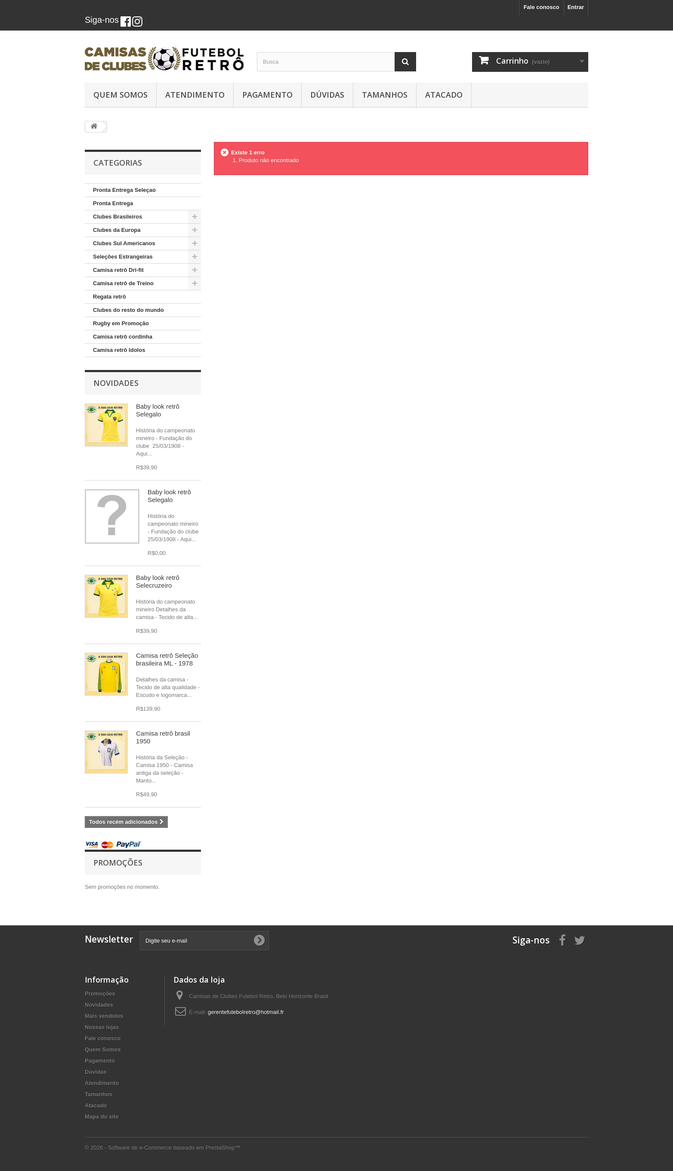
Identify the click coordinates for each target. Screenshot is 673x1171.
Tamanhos (385, 94)
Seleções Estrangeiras (123, 256)
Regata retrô (109, 296)
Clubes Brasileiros (117, 216)
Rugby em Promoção (121, 323)
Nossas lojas (102, 1027)
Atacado (444, 94)
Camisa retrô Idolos (119, 350)
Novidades (116, 383)
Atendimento (195, 94)
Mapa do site (102, 1116)
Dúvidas (327, 94)
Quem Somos (120, 94)
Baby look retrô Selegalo (157, 410)
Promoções (117, 862)
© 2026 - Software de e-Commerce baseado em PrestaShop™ (162, 1147)
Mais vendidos (104, 1016)
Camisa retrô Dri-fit (118, 270)
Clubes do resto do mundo (128, 310)
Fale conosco (541, 7)
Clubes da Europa (117, 230)
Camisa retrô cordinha (122, 336)
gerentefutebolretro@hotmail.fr (246, 1012)
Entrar (576, 7)
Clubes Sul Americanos (124, 243)
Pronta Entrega (113, 203)
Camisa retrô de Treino (123, 283)
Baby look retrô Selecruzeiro (157, 581)
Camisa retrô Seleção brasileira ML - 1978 (167, 659)
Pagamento (267, 94)
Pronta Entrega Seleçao (124, 190)
